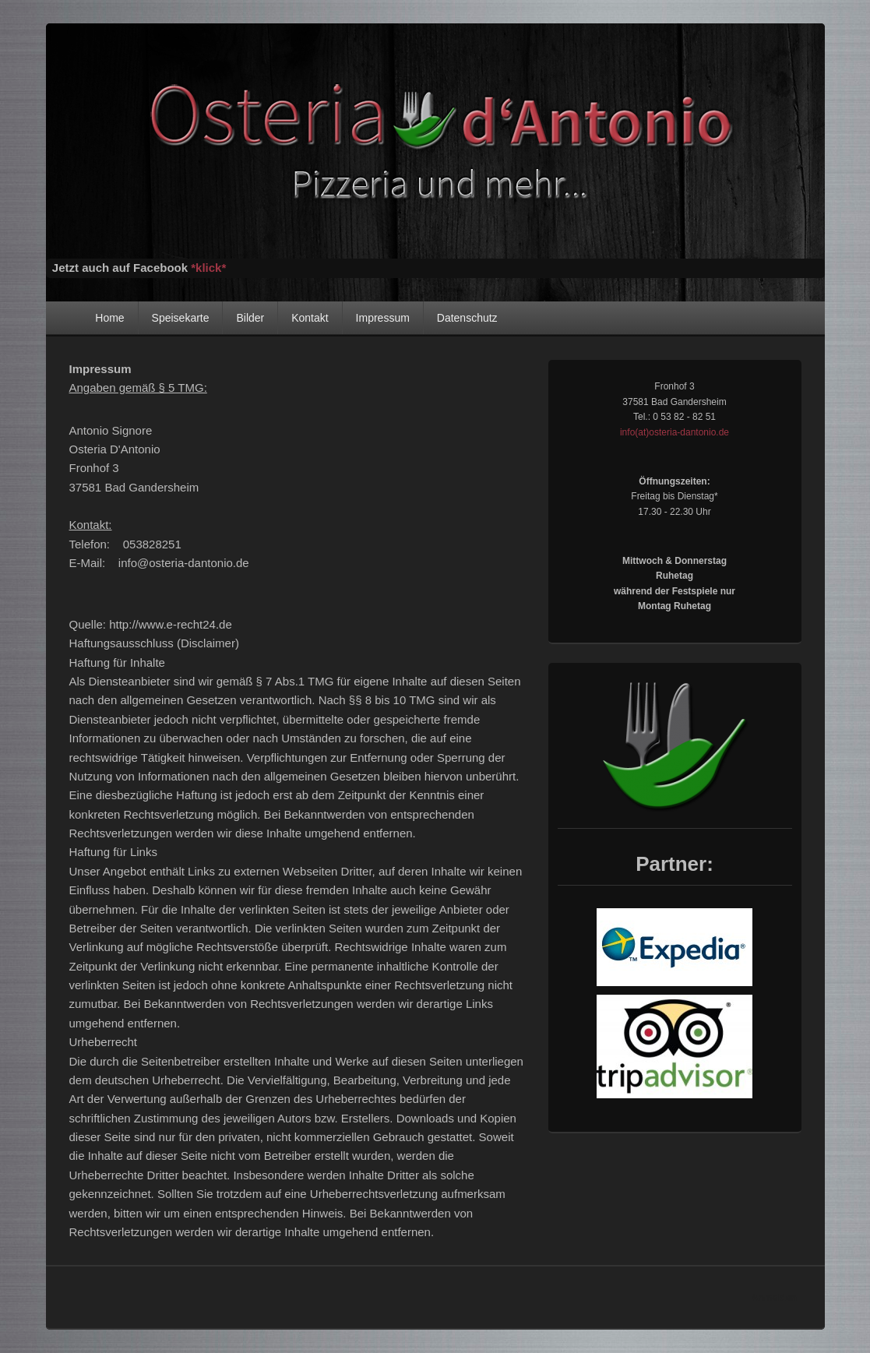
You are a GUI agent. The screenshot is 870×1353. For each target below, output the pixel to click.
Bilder (250, 318)
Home (109, 318)
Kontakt (309, 318)
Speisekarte (181, 318)
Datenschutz (467, 318)
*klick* (208, 267)
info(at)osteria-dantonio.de (674, 432)
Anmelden (774, 1297)
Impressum (383, 318)
